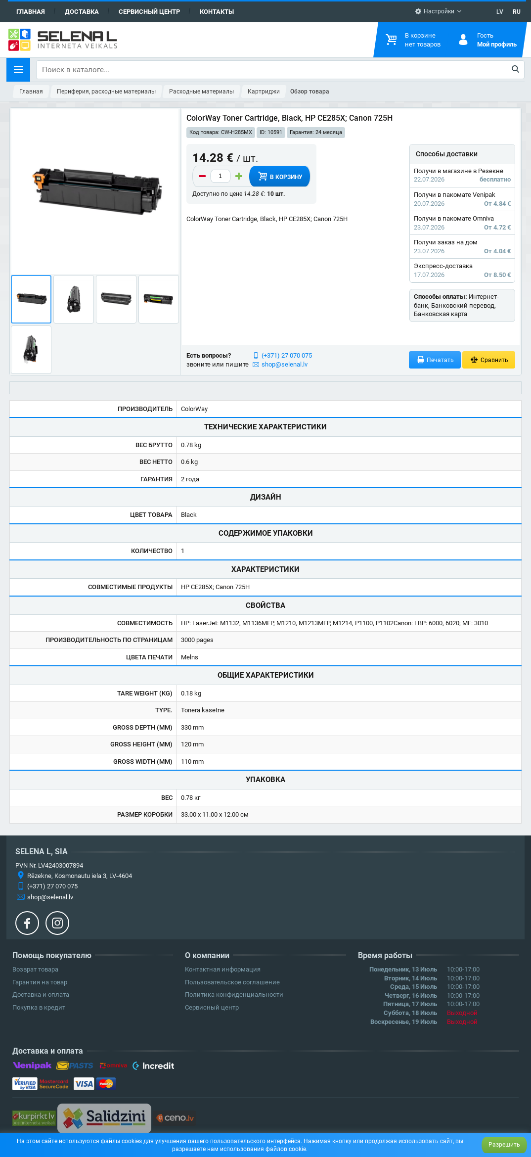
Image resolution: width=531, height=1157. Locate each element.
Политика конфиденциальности (234, 994)
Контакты (217, 11)
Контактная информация (223, 969)
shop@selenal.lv (285, 364)
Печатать (435, 360)
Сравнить (488, 360)
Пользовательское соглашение (232, 982)
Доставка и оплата (40, 994)
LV (499, 11)
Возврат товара (35, 969)
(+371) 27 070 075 (287, 355)
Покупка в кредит (38, 1007)
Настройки (434, 11)
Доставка (82, 11)
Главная (30, 11)
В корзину (279, 176)
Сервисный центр (149, 11)
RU (517, 11)
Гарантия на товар (39, 982)
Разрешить (504, 1144)
